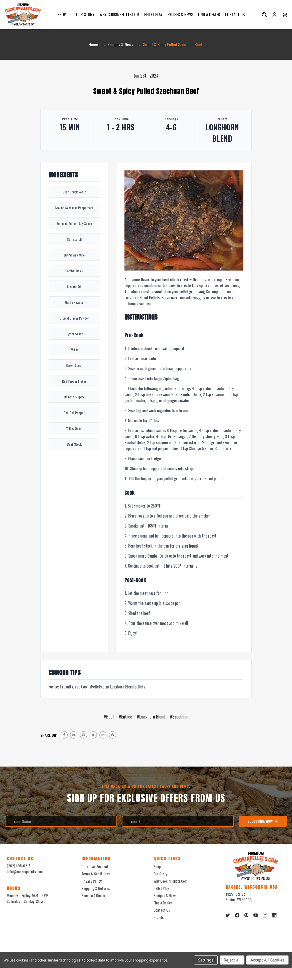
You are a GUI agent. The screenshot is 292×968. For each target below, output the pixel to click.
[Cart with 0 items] (284, 14)
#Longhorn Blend (151, 717)
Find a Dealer (209, 15)
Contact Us (235, 15)
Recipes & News (180, 15)
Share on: (48, 736)
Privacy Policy (91, 882)
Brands (159, 918)
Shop (64, 15)
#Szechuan (179, 717)
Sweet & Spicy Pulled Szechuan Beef (146, 92)
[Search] (264, 15)
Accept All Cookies (267, 960)
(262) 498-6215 (19, 866)
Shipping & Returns (95, 889)
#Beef (109, 717)
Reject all (232, 960)
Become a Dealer (93, 896)
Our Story (85, 15)
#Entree (125, 717)
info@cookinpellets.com (25, 872)
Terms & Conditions (95, 874)
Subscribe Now (262, 822)
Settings (205, 960)
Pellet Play (153, 15)
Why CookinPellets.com (119, 15)
